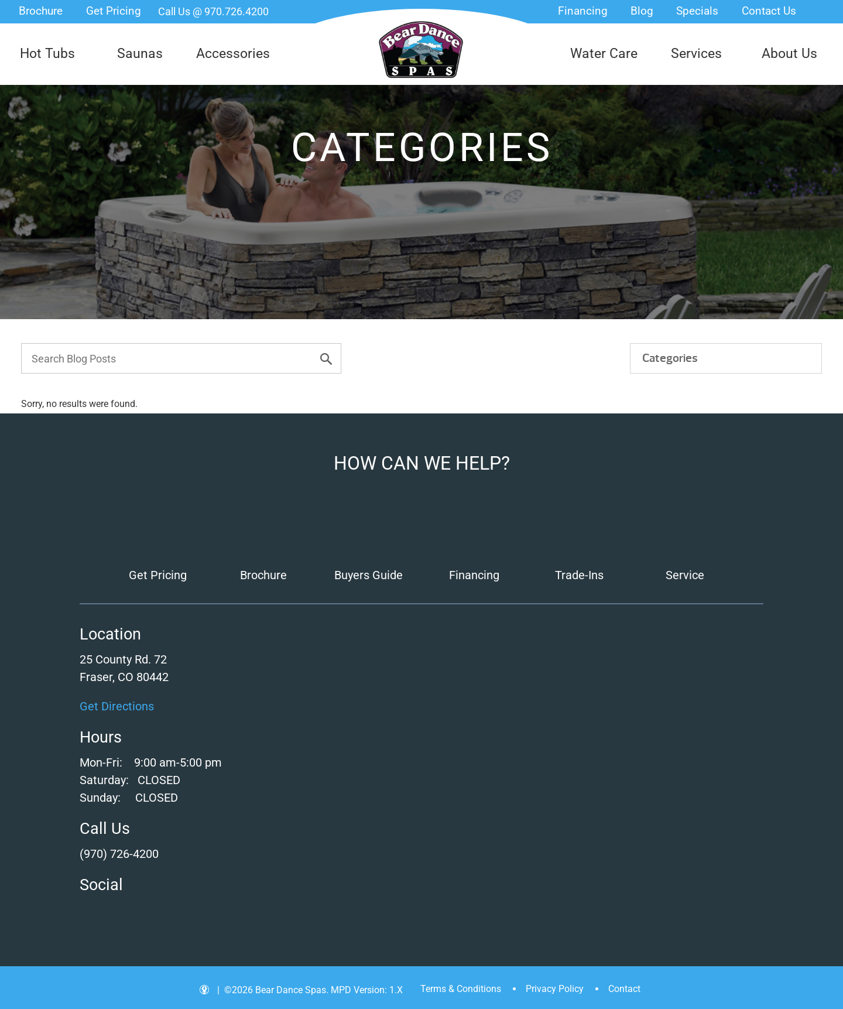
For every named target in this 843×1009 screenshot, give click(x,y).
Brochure (41, 11)
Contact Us (769, 11)
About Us (789, 53)
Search (823, 11)
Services (696, 53)
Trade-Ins (579, 575)
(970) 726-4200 (119, 854)
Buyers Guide (368, 575)
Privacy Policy (555, 988)
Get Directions (117, 706)
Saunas (140, 53)
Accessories (233, 53)
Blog (641, 11)
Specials (697, 11)
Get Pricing (113, 11)
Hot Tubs (47, 53)
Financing (583, 11)
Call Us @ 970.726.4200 (213, 11)
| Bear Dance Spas (421, 49)
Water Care (604, 53)
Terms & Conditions (460, 988)
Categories (670, 358)
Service (685, 575)
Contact (624, 988)
